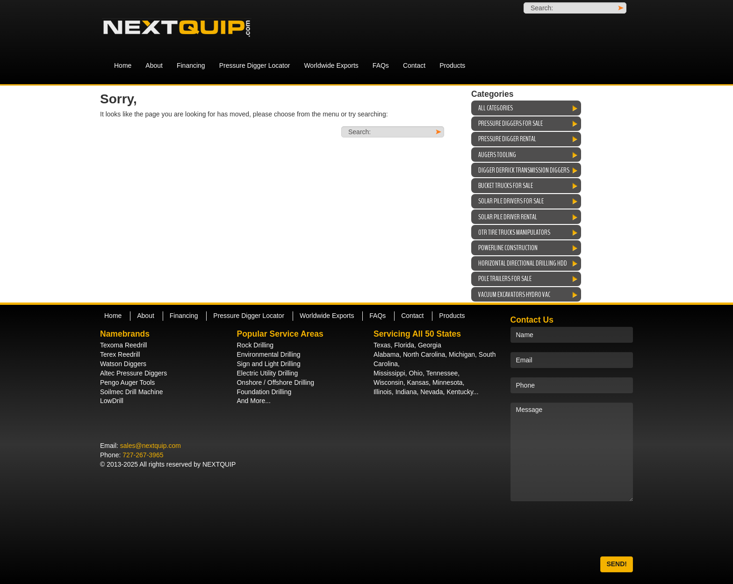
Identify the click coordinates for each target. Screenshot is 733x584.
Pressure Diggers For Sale (510, 123)
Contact (414, 65)
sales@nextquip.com (150, 445)
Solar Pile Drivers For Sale (511, 201)
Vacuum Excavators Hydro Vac (514, 294)
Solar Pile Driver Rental (507, 217)
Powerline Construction (508, 247)
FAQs (381, 65)
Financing (191, 65)
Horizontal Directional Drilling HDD (522, 263)
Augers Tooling (497, 154)
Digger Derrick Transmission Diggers (523, 170)
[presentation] (581, 529)
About (154, 65)
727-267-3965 (142, 455)
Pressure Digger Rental (507, 139)
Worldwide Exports (331, 65)
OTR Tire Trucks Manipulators (514, 232)
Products (452, 65)
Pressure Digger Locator (254, 65)
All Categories (495, 108)
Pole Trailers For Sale (505, 278)
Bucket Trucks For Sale (505, 185)
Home (122, 65)
